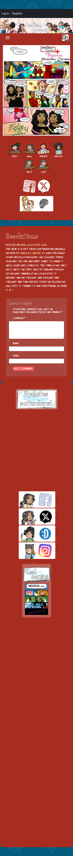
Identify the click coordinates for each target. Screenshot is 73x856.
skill (30, 533)
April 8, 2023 (28, 245)
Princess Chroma (30, 253)
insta (30, 550)
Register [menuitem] (17, 13)
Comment (18, 318)
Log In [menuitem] (5, 13)
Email (16, 356)
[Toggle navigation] (7, 38)
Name (16, 343)
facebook (30, 499)
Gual (44, 245)
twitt (30, 516)
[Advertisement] (36, 450)
